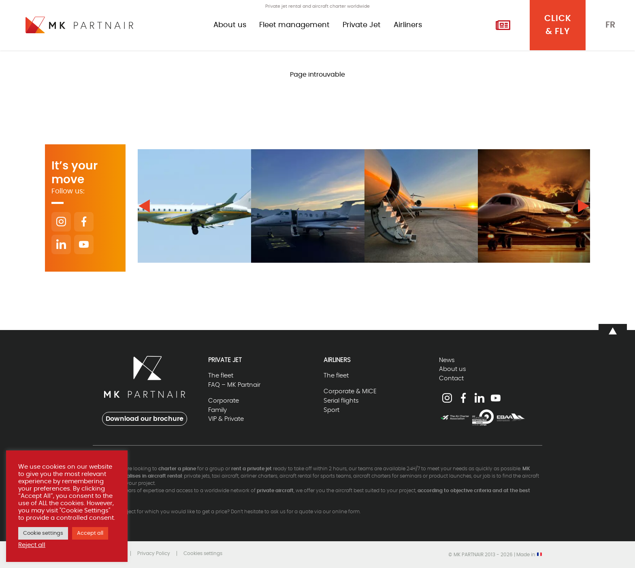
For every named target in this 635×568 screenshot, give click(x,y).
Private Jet (362, 25)
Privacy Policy (153, 553)
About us (229, 25)
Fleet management (294, 25)
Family (217, 410)
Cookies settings (202, 553)
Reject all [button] (31, 545)
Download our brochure (144, 419)
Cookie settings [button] (43, 533)
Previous (144, 206)
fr (610, 25)
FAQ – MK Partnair (234, 385)
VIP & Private (226, 419)
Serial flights (341, 401)
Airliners (408, 25)
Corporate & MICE (350, 391)
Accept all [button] (90, 533)
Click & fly (557, 25)
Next (583, 206)
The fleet (220, 376)
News (447, 360)
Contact (451, 378)
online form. (346, 511)
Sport (331, 410)
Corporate (223, 401)
